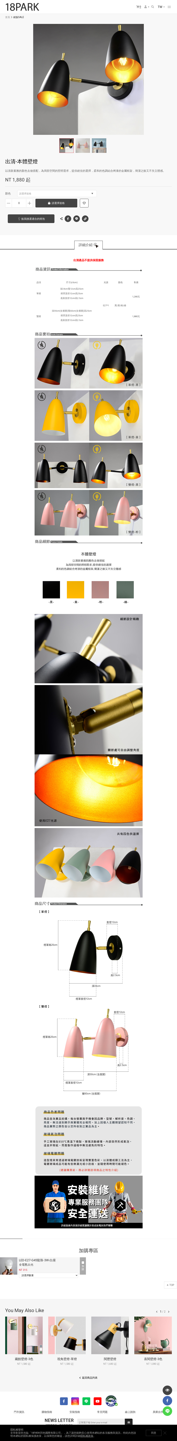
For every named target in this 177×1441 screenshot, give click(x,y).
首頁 (7, 17)
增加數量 (29, 203)
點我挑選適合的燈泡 (33, 218)
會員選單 (145, 6)
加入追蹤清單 (84, 203)
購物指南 (47, 1412)
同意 (153, 1432)
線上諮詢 (130, 1412)
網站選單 (169, 7)
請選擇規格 (56, 193)
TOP (170, 1285)
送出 (129, 1422)
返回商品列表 (89, 1377)
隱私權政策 (86, 1436)
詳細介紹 (85, 245)
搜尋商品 (152, 6)
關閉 (165, 1433)
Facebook (68, 218)
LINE (76, 218)
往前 (156, 1311)
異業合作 (158, 1412)
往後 (168, 1311)
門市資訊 (19, 1412)
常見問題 (102, 1412)
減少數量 (8, 203)
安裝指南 (74, 1412)
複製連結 (85, 217)
